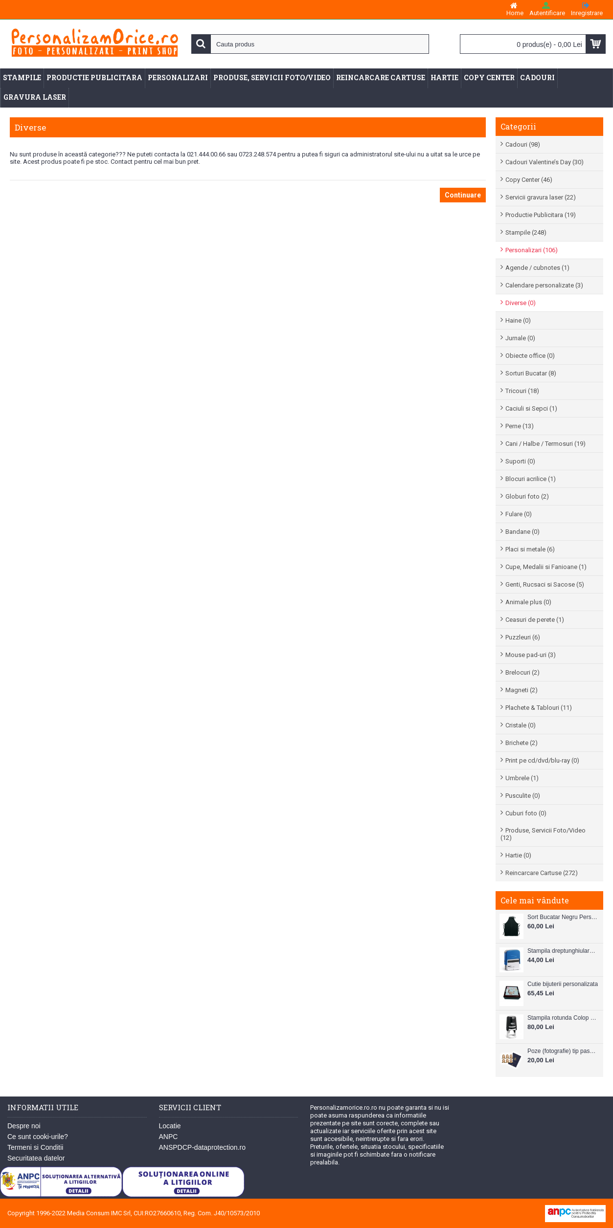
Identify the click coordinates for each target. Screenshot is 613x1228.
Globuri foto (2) (527, 496)
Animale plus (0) (528, 602)
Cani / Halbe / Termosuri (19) (545, 443)
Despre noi (24, 1126)
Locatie (170, 1126)
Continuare (463, 195)
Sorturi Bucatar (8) (530, 373)
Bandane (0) (522, 531)
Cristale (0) (520, 725)
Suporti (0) (520, 461)
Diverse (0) (520, 303)
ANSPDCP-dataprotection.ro (202, 1147)
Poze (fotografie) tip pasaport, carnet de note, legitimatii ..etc (562, 1051)
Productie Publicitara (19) (540, 215)
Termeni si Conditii (35, 1147)
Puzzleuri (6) (522, 637)
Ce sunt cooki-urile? (37, 1136)
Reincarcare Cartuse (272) (541, 873)
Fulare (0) (518, 514)
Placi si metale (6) (530, 549)
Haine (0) (518, 320)
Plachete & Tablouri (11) (538, 707)
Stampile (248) (525, 232)
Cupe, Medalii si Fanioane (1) (546, 566)
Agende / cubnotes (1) (537, 267)
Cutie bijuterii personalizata (562, 984)
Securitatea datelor (36, 1158)
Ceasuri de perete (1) (534, 619)
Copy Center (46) (528, 179)
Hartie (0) (518, 855)
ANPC (168, 1136)
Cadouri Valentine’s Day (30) (544, 162)
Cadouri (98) (522, 144)
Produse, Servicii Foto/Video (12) (543, 834)
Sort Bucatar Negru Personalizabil (562, 917)
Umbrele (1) (522, 778)
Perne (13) (519, 426)
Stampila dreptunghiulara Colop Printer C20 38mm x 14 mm (562, 950)
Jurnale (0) (520, 338)
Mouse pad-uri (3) (530, 654)
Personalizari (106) (531, 250)
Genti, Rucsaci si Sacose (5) (544, 584)
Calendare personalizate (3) (544, 285)
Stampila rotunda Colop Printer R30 (562, 1017)
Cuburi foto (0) (525, 813)
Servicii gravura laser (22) (540, 197)
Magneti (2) (521, 690)
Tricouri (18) (522, 391)
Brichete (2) (521, 742)
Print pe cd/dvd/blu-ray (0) (542, 760)
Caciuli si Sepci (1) (531, 408)
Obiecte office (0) (530, 355)
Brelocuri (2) (522, 672)
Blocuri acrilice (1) (530, 478)
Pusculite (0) (522, 795)
